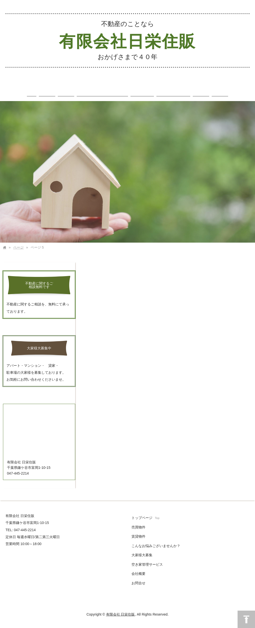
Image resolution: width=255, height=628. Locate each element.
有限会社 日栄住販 (120, 609)
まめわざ (110, 626)
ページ (18, 242)
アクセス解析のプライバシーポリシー (140, 626)
